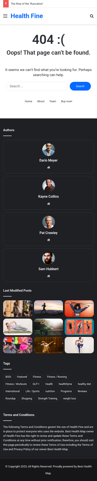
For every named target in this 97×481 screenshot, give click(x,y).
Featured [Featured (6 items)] (22, 376)
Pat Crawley (48, 233)
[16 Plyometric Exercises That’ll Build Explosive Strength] (79, 345)
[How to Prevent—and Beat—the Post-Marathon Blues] (17, 345)
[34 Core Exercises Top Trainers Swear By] (17, 327)
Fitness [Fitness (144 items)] (37, 376)
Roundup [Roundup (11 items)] (10, 398)
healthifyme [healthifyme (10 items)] (65, 384)
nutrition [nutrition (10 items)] (50, 391)
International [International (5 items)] (12, 391)
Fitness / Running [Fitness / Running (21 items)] (57, 376)
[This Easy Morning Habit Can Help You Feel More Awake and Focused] (48, 327)
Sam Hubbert (48, 269)
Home (28, 101)
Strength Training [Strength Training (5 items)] (47, 398)
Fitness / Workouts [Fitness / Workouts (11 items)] (16, 384)
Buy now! (66, 101)
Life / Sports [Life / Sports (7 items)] (33, 391)
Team (52, 101)
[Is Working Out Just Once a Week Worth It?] (79, 308)
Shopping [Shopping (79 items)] (27, 398)
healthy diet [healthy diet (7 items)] (84, 384)
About (41, 101)
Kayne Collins (48, 196)
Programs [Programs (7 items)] (66, 391)
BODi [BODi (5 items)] (8, 376)
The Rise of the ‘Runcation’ (27, 3)
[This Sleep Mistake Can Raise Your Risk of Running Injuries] (48, 308)
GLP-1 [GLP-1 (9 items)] (36, 384)
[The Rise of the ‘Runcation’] (17, 308)
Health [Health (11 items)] (49, 384)
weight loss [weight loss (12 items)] (69, 398)
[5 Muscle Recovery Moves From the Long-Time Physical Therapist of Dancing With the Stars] (48, 345)
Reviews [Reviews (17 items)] (82, 391)
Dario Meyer (48, 160)
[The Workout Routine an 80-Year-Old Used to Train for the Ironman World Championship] (79, 327)
